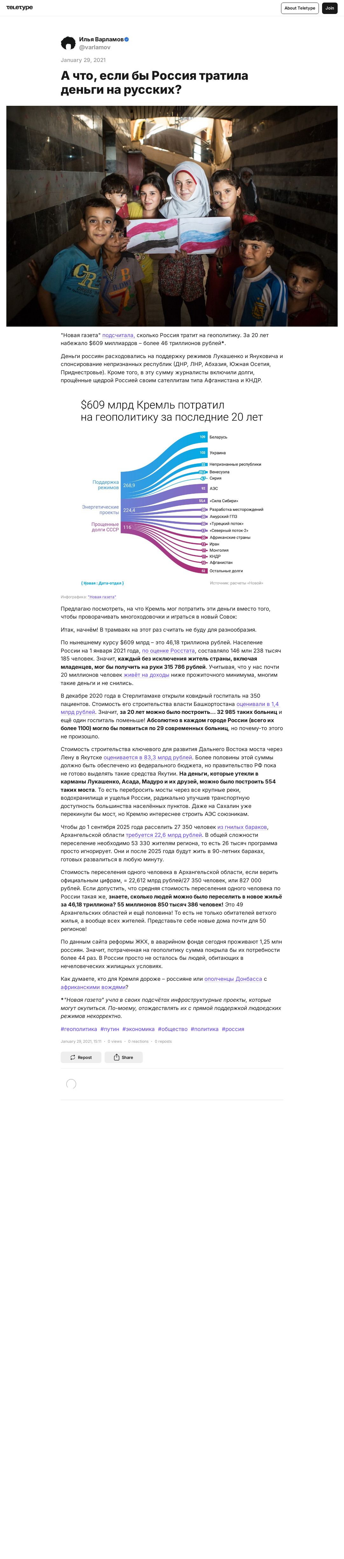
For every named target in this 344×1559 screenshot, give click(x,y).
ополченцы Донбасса (233, 979)
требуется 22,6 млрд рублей (164, 835)
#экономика (138, 1029)
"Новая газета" (102, 596)
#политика (205, 1029)
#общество (173, 1029)
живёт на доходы (146, 675)
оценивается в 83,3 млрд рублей (148, 757)
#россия (233, 1029)
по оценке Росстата (168, 650)
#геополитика (79, 1029)
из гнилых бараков (242, 827)
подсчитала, (118, 335)
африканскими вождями (93, 987)
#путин (109, 1029)
